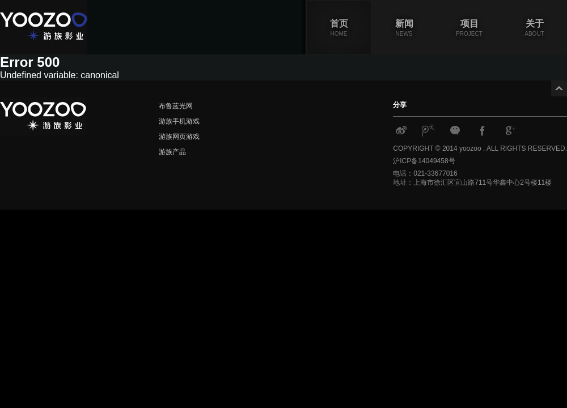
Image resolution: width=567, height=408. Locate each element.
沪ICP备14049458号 (424, 161)
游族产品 (172, 152)
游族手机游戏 (179, 121)
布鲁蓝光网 (176, 106)
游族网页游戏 (179, 137)
